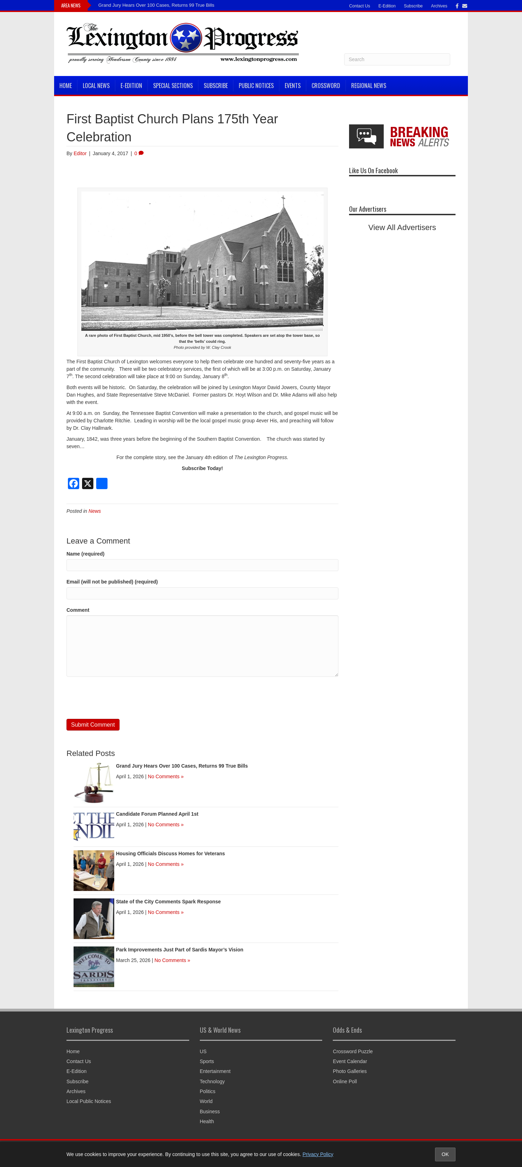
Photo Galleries (350, 1071)
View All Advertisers (402, 227)
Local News (96, 85)
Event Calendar (350, 1061)
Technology (212, 1081)
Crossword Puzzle (353, 1051)
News (94, 511)
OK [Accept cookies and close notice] (445, 1154)
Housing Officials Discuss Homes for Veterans (170, 853)
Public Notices (256, 85)
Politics (207, 1091)
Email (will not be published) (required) (112, 582)
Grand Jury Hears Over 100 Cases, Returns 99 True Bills (156, 5)
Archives (439, 6)
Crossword (326, 85)
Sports (207, 1061)
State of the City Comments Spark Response (168, 901)
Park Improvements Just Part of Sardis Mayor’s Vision (179, 949)
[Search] (397, 59)
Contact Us (359, 6)
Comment (77, 610)
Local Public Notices (88, 1101)
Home (65, 85)
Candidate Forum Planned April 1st (157, 814)
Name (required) (85, 554)
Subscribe (413, 6)
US (203, 1051)
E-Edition (387, 6)
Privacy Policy (317, 1154)
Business (210, 1111)
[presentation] (120, 697)
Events (293, 85)
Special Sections (173, 85)
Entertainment (215, 1071)
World (206, 1101)
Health (207, 1121)
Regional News (368, 85)
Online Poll (345, 1081)
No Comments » (166, 776)
